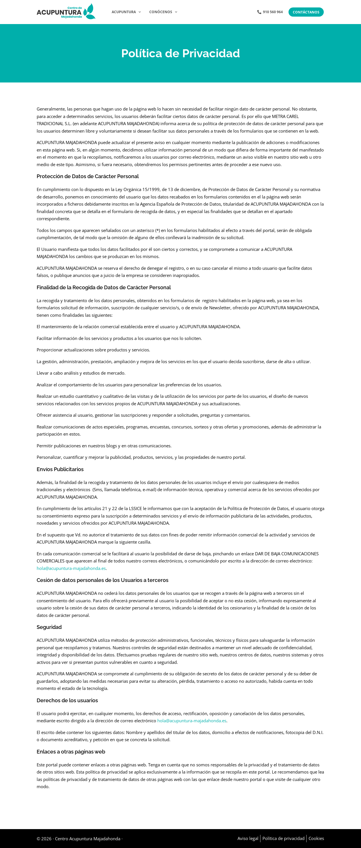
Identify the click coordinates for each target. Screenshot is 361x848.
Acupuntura (126, 12)
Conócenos (163, 12)
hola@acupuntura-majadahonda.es (71, 568)
